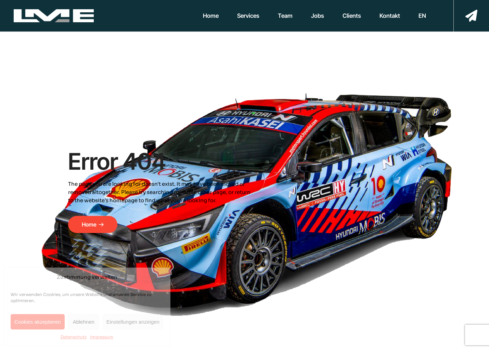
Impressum (101, 336)
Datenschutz (74, 336)
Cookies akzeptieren (37, 322)
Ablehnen (83, 322)
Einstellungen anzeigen (132, 322)
